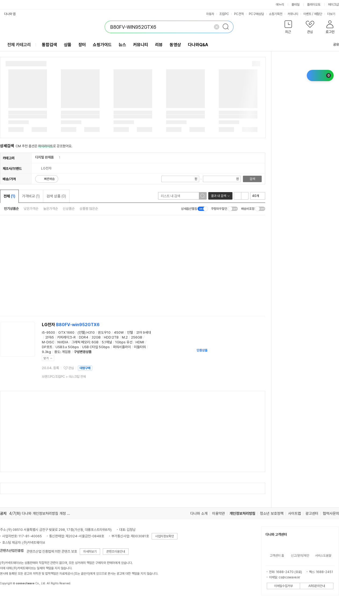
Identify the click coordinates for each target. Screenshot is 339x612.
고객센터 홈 (277, 555)
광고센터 (311, 513)
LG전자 (71, 324)
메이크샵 (333, 4)
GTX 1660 (66, 332)
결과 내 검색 (218, 196)
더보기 (333, 14)
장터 (82, 44)
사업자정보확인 (164, 536)
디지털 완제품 (44, 157)
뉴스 (122, 44)
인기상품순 (11, 209)
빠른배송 (49, 179)
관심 (71, 368)
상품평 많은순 (88, 209)
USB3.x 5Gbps (67, 347)
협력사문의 (331, 513)
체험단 (318, 14)
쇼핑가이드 (102, 44)
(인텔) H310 (86, 332)
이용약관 (218, 513)
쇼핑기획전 (275, 14)
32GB (96, 337)
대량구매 (85, 368)
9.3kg (46, 352)
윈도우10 (104, 332)
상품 (67, 44)
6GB (95, 342)
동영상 (175, 44)
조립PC (224, 14)
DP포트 (47, 347)
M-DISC (48, 342)
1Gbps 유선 (123, 342)
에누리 (280, 4)
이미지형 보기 (244, 195)
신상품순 (69, 209)
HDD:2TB (111, 337)
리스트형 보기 (237, 195)
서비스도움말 (323, 555)
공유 (333, 44)
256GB (136, 337)
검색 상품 (56, 196)
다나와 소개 (198, 513)
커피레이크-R (66, 337)
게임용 (66, 352)
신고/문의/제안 (300, 555)
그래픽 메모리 (80, 342)
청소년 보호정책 (271, 513)
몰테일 (295, 4)
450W (119, 332)
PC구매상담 (256, 14)
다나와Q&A (198, 44)
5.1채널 (107, 342)
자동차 (210, 14)
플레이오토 (313, 4)
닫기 (46, 358)
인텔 (130, 332)
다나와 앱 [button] (10, 14)
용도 (57, 352)
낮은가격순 (31, 209)
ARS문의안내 (316, 586)
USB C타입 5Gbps (96, 347)
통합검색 (49, 44)
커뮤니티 (292, 14)
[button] (288, 28)
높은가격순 (50, 209)
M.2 (125, 337)
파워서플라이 (122, 347)
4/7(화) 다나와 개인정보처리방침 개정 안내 (41, 513)
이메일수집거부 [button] (283, 586)
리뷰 (159, 44)
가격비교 (31, 196)
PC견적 (239, 14)
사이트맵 (294, 513)
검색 (252, 179)
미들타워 (140, 347)
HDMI (140, 342)
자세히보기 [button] (90, 551)
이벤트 (307, 14)
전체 (9, 196)
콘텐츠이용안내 (115, 551)
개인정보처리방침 (242, 513)
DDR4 (83, 337)
